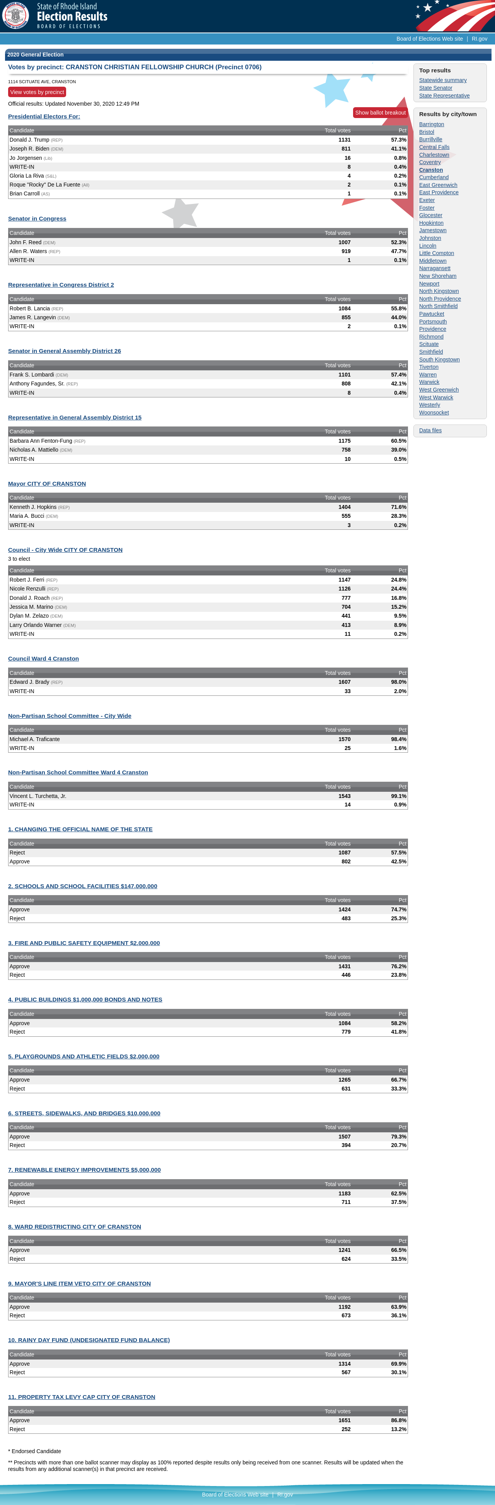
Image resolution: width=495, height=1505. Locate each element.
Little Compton (436, 253)
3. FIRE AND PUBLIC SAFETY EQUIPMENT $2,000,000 (84, 943)
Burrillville (430, 139)
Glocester (430, 215)
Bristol (426, 132)
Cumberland (434, 177)
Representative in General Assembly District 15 (75, 417)
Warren (428, 375)
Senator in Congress (37, 218)
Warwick (429, 382)
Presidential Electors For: (44, 116)
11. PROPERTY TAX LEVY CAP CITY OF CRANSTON (81, 1397)
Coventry (430, 162)
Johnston (430, 238)
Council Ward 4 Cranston (43, 658)
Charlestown (434, 155)
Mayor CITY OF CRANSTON (47, 483)
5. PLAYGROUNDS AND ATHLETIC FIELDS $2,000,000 (83, 1056)
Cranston (431, 170)
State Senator (435, 88)
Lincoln (427, 246)
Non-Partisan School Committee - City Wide (69, 715)
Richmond (431, 337)
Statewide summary (443, 80)
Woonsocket (434, 412)
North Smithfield (438, 306)
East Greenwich (438, 185)
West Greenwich (439, 390)
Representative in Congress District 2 (61, 284)
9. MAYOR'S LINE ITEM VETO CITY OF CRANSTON (79, 1283)
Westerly (429, 405)
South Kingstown (439, 359)
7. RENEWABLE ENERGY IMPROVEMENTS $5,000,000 (84, 1169)
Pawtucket (431, 314)
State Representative (444, 95)
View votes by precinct (37, 92)
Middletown (433, 261)
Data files (430, 430)
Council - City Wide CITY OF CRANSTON (65, 549)
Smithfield (431, 352)
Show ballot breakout (380, 113)
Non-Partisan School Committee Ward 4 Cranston (78, 772)
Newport (429, 284)
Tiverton (429, 367)
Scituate (429, 344)
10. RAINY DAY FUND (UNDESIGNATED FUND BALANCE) (89, 1340)
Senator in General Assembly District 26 (64, 351)
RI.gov (479, 39)
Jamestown (433, 230)
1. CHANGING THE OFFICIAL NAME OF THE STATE (80, 829)
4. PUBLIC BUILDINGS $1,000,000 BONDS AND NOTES (85, 999)
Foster (427, 208)
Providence (432, 329)
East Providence (439, 192)
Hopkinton (431, 223)
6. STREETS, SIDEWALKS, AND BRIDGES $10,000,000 (84, 1113)
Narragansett (435, 268)
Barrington (431, 124)
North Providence (440, 299)
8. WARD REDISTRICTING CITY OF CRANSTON (74, 1226)
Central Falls (434, 147)
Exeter (427, 200)
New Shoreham (438, 276)
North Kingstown (439, 291)
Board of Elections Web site (430, 39)
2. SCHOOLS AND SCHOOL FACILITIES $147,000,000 (82, 886)
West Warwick (436, 397)
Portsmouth (433, 321)
